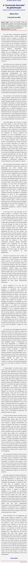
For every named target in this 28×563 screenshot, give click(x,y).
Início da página (14, 558)
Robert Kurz (15, 0)
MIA (7, 0)
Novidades (19, 0)
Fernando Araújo (13, 29)
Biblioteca (10, 0)
